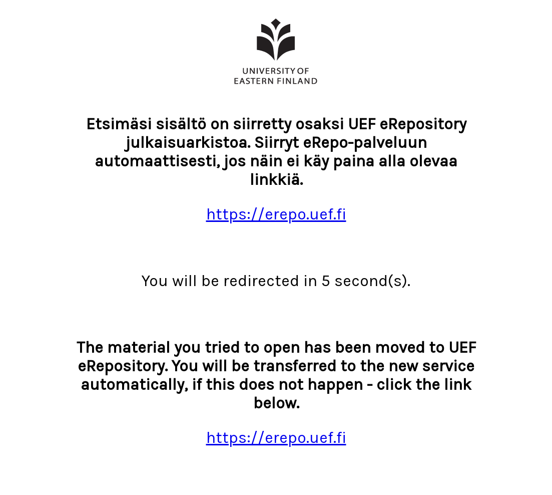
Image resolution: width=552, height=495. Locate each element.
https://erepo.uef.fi (276, 214)
